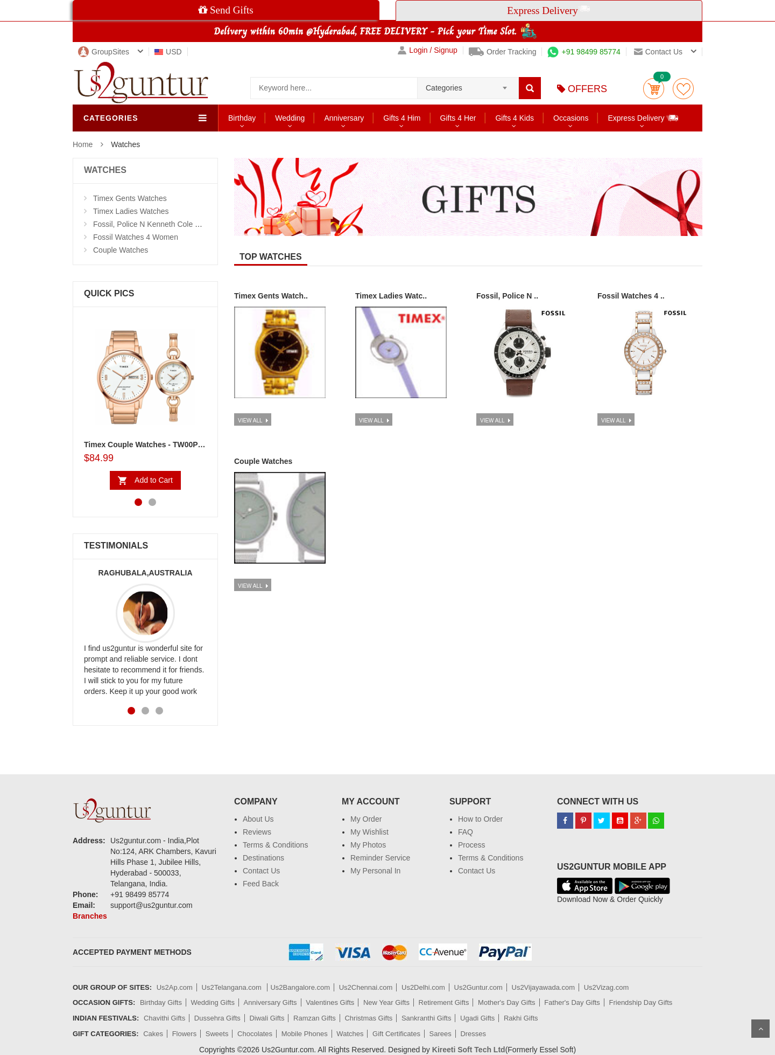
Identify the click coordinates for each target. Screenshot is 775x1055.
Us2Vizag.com (606, 987)
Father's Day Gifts (572, 1002)
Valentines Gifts (330, 1002)
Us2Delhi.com (423, 987)
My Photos (368, 845)
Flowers (184, 1034)
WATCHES (105, 170)
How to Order (480, 819)
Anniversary (344, 118)
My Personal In (375, 870)
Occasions (570, 118)
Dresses (473, 1034)
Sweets (217, 1034)
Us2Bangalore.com (300, 987)
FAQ (465, 832)
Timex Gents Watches (130, 198)
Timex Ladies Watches (131, 211)
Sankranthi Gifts (426, 1018)
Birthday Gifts (161, 1002)
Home (83, 144)
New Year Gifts (386, 1002)
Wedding (290, 118)
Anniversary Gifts (270, 1002)
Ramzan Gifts (314, 1018)
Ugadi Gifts (477, 1018)
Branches (90, 916)
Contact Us (261, 870)
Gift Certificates (396, 1034)
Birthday (242, 118)
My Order (366, 819)
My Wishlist (369, 832)
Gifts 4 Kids (514, 118)
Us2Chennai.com (366, 987)
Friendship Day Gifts (641, 1002)
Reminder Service (380, 857)
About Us (258, 819)
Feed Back (261, 883)
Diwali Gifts (266, 1018)
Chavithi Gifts (164, 1018)
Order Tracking (503, 51)
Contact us (658, 51)
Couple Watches (120, 250)
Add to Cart (154, 480)
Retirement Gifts (444, 1002)
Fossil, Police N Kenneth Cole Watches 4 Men (170, 224)
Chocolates (254, 1034)
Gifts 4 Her (458, 118)
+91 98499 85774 (583, 51)
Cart (653, 88)
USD (168, 51)
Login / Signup (427, 50)
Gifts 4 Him (401, 118)
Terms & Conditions (275, 845)
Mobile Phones (304, 1034)
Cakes (153, 1034)
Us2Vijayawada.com (543, 987)
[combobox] (468, 84)
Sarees (440, 1034)
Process (471, 845)
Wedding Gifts (213, 1002)
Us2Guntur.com (478, 987)
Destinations (263, 857)
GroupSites (103, 51)
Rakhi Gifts (521, 1018)
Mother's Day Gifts (507, 1002)
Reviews (257, 832)
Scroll (760, 1028)
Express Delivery (643, 118)
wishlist (683, 88)
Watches (349, 1034)
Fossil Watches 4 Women (135, 237)
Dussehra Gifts (217, 1018)
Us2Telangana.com (233, 987)
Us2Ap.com (175, 987)
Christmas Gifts (368, 1018)
